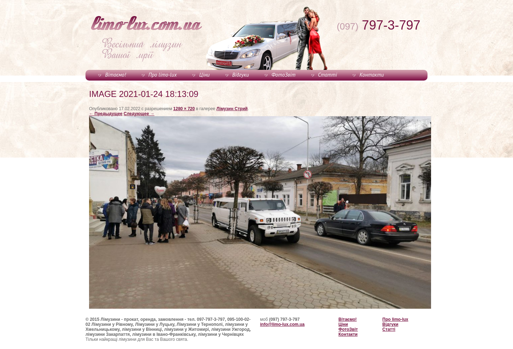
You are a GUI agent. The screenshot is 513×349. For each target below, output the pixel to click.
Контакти (371, 74)
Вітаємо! (115, 74)
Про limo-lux (163, 74)
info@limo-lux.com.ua (282, 324)
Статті (327, 74)
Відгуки (240, 74)
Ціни (204, 74)
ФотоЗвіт (283, 74)
